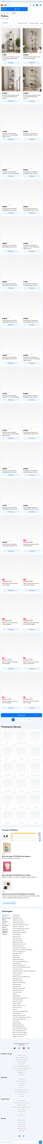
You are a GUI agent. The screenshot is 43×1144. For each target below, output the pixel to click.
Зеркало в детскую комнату (19, 944)
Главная (3, 13)
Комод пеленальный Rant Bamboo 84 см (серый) (18, 894)
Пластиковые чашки (17, 969)
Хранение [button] (4, 934)
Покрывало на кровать (18, 990)
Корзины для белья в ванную (19, 1030)
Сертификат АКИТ (21, 1070)
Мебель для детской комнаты (19, 932)
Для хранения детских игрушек (20, 1028)
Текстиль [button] (4, 927)
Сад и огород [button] (5, 925)
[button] (17, 9)
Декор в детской (17, 936)
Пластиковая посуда (17, 980)
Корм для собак (21, 1126)
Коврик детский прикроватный (20, 998)
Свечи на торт (16, 1021)
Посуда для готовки (17, 978)
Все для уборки (16, 917)
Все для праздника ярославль (19, 1019)
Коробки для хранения (18, 1036)
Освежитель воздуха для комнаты (20, 924)
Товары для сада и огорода (19, 988)
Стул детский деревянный (19, 951)
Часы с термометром (18, 940)
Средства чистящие (17, 919)
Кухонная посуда (17, 986)
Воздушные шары (17, 1023)
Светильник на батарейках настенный (22, 967)
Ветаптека (21, 1130)
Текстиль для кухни (17, 1007)
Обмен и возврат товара (21, 1059)
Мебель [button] (4, 920)
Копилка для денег (17, 934)
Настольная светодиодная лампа (20, 961)
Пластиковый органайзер (19, 1026)
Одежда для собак (21, 1128)
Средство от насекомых (18, 926)
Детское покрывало (17, 1001)
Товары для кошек (21, 1120)
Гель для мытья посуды (18, 920)
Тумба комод (16, 955)
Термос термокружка (18, 972)
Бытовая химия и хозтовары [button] (6, 915)
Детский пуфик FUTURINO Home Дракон (16, 856)
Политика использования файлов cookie (21, 1068)
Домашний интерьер (18, 942)
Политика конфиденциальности (21, 1066)
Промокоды (21, 1064)
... (26, 719)
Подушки (15, 994)
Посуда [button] (4, 923)
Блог (21, 1113)
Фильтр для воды (17, 984)
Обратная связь (21, 1072)
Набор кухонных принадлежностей (21, 976)
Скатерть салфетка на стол (19, 1005)
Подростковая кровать (18, 959)
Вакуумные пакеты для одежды (20, 1032)
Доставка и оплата (21, 1055)
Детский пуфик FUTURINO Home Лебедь (16, 875)
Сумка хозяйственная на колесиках (21, 928)
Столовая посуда (17, 974)
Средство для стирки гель (19, 922)
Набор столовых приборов (19, 982)
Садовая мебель (16, 957)
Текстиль (15, 1009)
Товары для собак (21, 1124)
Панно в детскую (17, 938)
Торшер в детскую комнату (19, 965)
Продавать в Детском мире (21, 1057)
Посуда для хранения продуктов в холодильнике (24, 971)
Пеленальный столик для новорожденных (22, 949)
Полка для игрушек (17, 953)
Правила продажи (21, 1061)
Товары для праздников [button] (5, 931)
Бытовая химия (16, 915)
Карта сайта (21, 1074)
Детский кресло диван (18, 946)
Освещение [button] (5, 921)
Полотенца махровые (18, 999)
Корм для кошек (21, 1122)
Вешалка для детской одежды (19, 1034)
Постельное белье (17, 992)
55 (29, 719)
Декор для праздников (18, 1025)
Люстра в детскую (17, 963)
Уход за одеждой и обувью (19, 930)
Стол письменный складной (19, 947)
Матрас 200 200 (16, 996)
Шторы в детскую (17, 1003)
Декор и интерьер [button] (6, 918)
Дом (8, 13)
